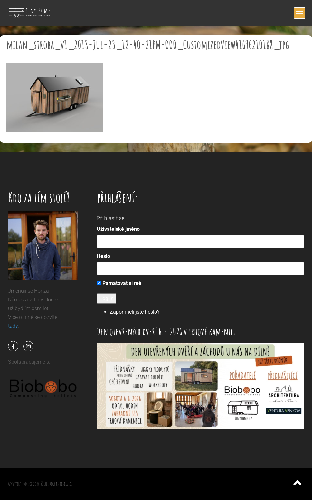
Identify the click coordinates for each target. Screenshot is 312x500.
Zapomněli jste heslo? (135, 312)
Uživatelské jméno (118, 229)
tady (13, 326)
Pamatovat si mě (119, 283)
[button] (299, 13)
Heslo (103, 256)
